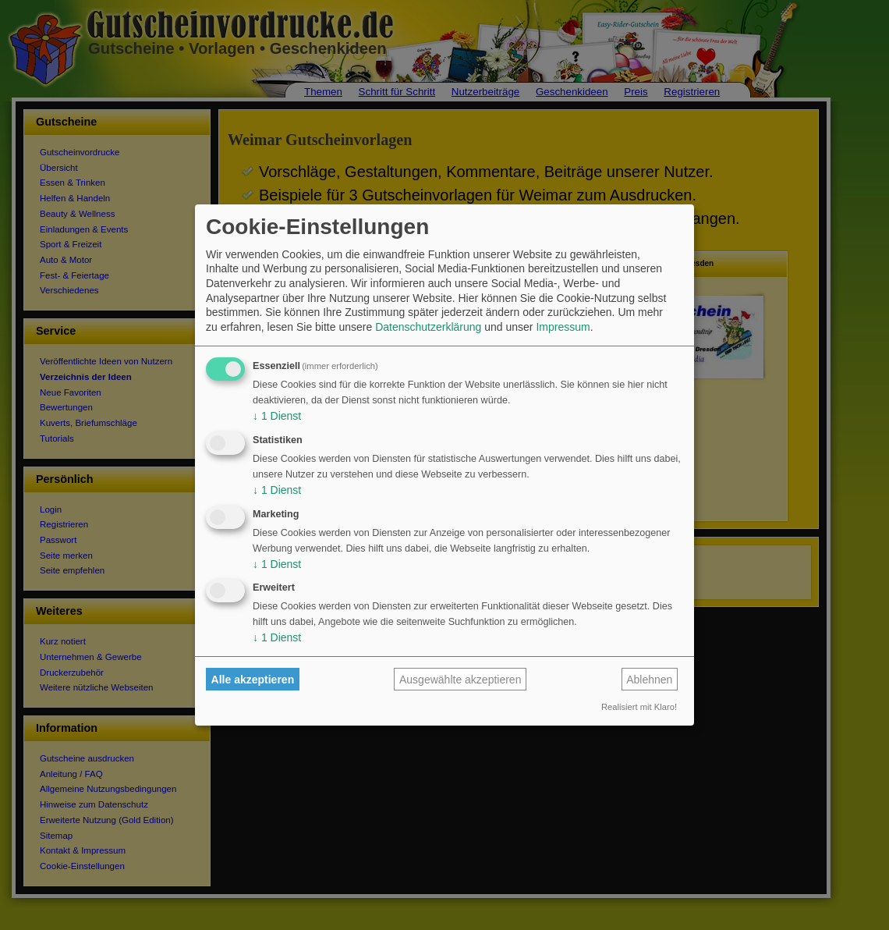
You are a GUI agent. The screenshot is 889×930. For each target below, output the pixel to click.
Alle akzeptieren (253, 679)
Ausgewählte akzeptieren (460, 679)
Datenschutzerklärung (428, 327)
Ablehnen (649, 679)
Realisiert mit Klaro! (639, 707)
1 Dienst (277, 416)
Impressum (563, 327)
